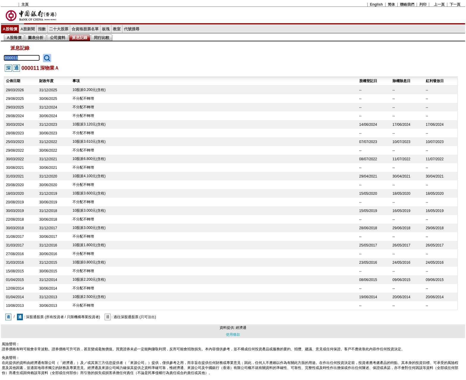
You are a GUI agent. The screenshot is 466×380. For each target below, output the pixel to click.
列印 (422, 4)
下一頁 (455, 4)
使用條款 (233, 334)
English (376, 4)
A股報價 (10, 29)
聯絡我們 (407, 4)
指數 (42, 29)
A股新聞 (28, 29)
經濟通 (241, 328)
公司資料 (57, 37)
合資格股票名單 (85, 29)
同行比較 (101, 37)
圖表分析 (35, 37)
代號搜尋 (131, 29)
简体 (391, 4)
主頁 (25, 4)
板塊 (106, 29)
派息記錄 (79, 37)
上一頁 (439, 4)
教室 (117, 29)
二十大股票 (58, 29)
